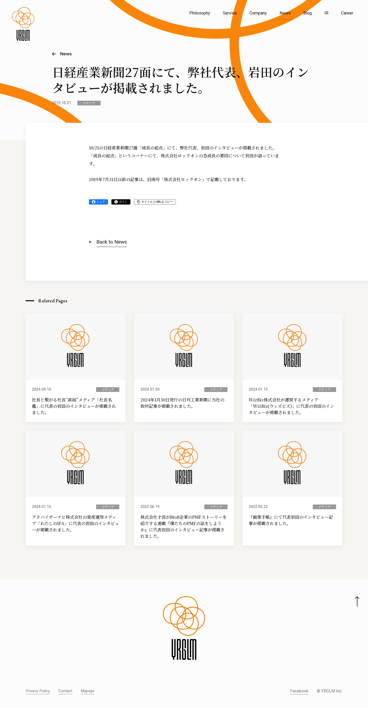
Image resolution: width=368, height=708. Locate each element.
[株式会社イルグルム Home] (23, 25)
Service (230, 13)
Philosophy (199, 13)
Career (347, 13)
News (285, 13)
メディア (89, 103)
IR (326, 13)
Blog (307, 13)
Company (258, 13)
